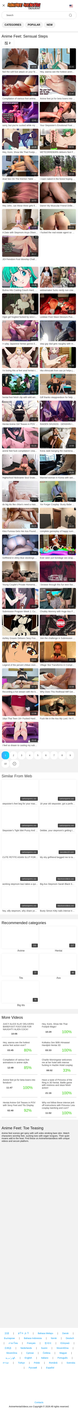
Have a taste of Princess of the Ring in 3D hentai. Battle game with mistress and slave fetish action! (57, 1084)
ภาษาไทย (13, 1343)
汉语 (7, 1333)
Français (31, 1343)
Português (63, 1358)
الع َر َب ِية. (11, 1358)
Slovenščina (63, 1348)
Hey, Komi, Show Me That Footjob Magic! (55, 1025)
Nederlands (26, 1348)
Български (9, 1338)
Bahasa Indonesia (33, 1338)
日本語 (8, 1348)
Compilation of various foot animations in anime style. (16, 1061)
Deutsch (70, 1338)
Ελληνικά (65, 1343)
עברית (6, 1363)
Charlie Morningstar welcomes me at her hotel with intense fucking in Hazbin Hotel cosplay (57, 1062)
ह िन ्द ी (23, 1333)
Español (50, 1367)
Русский (33, 1367)
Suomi (44, 1348)
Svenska (71, 1363)
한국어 (48, 1343)
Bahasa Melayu (45, 1333)
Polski (37, 1363)
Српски (30, 1353)
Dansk (65, 1333)
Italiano (44, 1358)
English (28, 1358)
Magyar (63, 1353)
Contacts (39, 1402)
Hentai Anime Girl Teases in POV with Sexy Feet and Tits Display (19, 1104)
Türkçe (21, 1363)
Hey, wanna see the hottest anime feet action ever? (16, 1043)
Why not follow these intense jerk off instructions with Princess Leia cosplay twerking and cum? (58, 1105)
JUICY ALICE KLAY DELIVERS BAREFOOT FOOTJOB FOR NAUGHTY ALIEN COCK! (18, 1027)
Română (53, 1363)
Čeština (46, 1353)
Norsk (54, 1338)
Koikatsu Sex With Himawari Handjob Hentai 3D (56, 1043)
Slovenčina (11, 1353)
